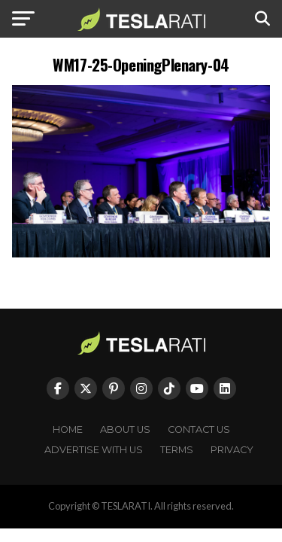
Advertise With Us (93, 449)
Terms (176, 449)
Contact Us (199, 429)
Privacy (232, 449)
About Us (125, 429)
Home (68, 429)
